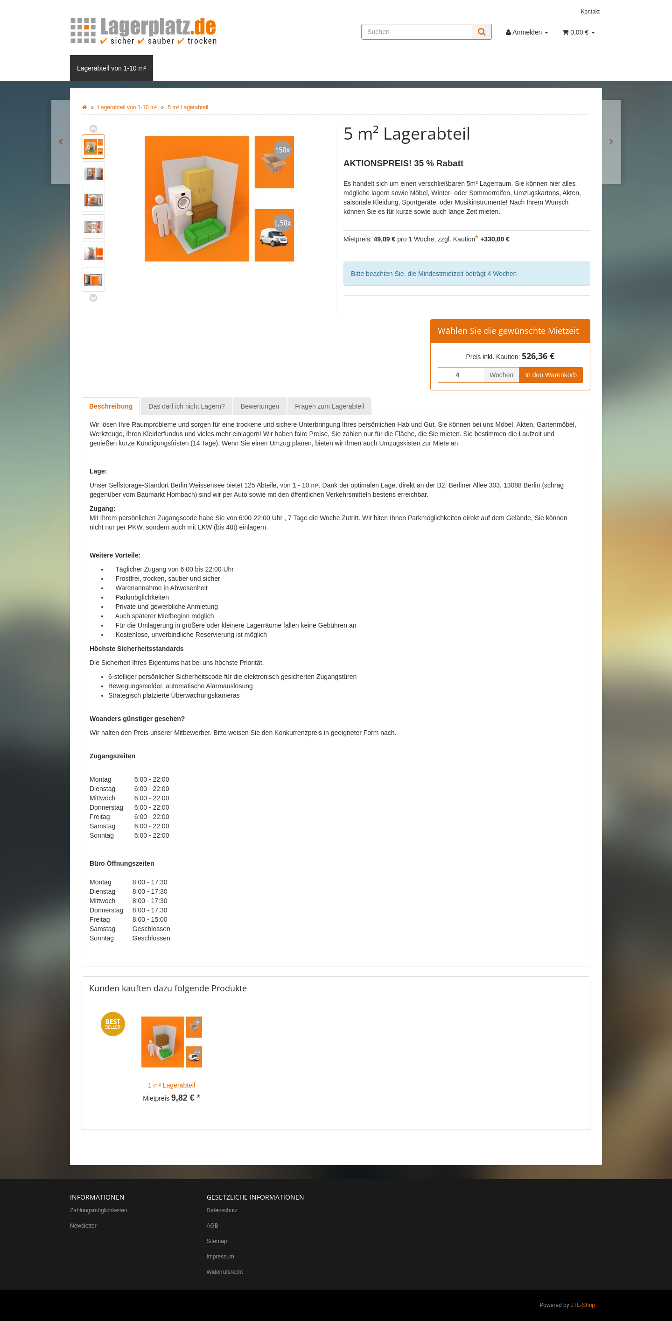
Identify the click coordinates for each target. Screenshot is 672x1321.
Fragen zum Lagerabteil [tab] (329, 406)
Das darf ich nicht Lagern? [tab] (186, 406)
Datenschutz (222, 1210)
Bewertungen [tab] (260, 406)
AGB (212, 1225)
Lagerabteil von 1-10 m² (111, 68)
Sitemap (217, 1241)
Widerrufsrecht (225, 1272)
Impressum (220, 1256)
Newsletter (83, 1225)
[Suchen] (416, 32)
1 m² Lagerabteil (171, 1085)
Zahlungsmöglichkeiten (98, 1210)
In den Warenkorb (551, 375)
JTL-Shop (583, 1305)
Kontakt (590, 11)
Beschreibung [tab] (111, 406)
